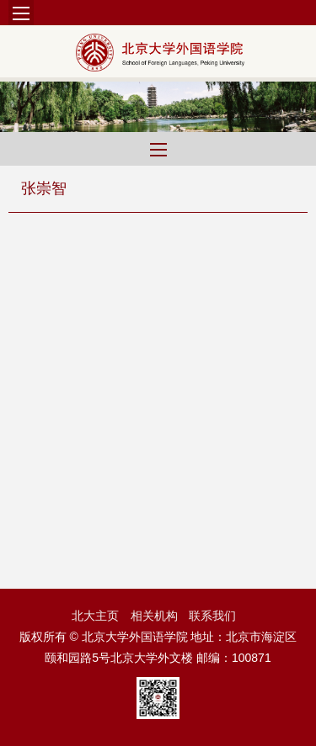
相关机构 (154, 615)
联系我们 (212, 615)
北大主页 (95, 615)
